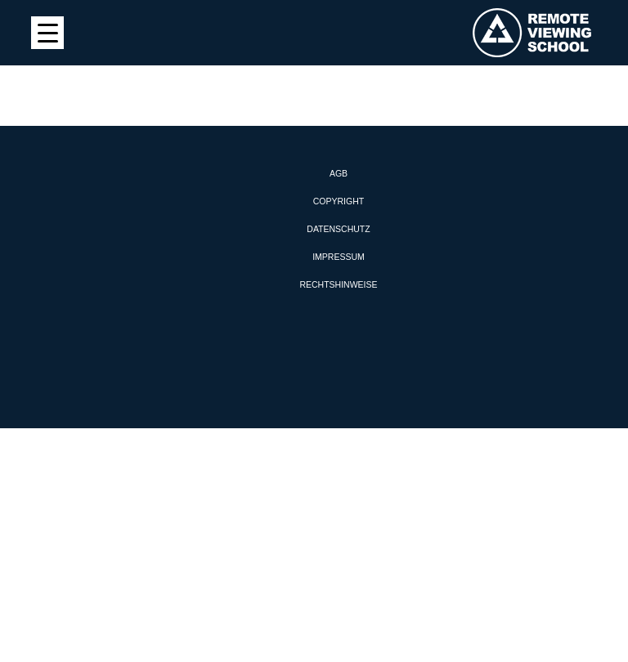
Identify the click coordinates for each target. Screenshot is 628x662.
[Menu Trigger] (47, 32)
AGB (339, 173)
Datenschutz (338, 229)
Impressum (338, 257)
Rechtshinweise (338, 284)
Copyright (338, 201)
